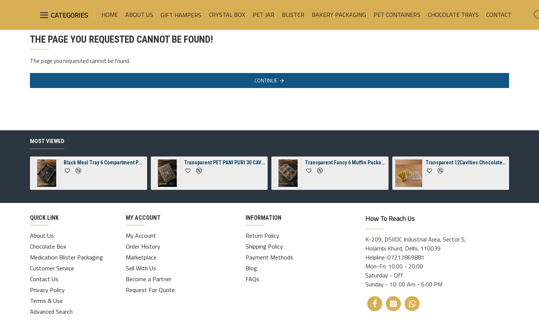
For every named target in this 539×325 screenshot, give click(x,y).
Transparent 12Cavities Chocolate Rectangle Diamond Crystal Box (466, 162)
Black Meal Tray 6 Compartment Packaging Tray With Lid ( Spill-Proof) (104, 162)
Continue (266, 80)
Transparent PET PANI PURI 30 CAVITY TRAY (224, 162)
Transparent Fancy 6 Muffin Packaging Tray (345, 162)
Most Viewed (47, 141)
